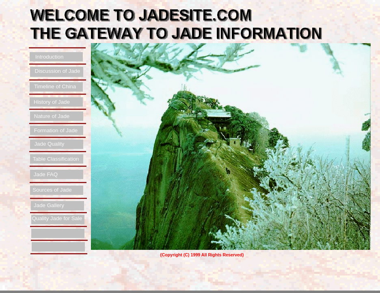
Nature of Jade (51, 116)
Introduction (49, 57)
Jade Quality (49, 144)
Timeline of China (55, 86)
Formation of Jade (56, 130)
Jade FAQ (46, 174)
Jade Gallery (49, 205)
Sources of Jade (51, 190)
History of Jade (52, 102)
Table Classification (55, 159)
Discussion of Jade (57, 71)
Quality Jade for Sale (57, 218)
